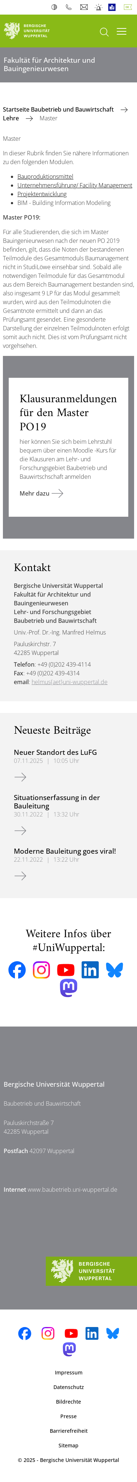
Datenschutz (68, 1387)
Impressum (68, 1372)
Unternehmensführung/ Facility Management (74, 185)
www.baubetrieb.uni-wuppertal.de (72, 1190)
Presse (68, 1416)
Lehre (11, 118)
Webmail (84, 7)
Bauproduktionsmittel (45, 176)
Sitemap (68, 1445)
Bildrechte (68, 1401)
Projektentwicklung (42, 194)
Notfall (99, 7)
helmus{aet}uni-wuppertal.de (70, 682)
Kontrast (55, 7)
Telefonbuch (70, 7)
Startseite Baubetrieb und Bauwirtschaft (59, 109)
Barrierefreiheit (69, 1430)
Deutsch (129, 7)
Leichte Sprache (113, 7)
